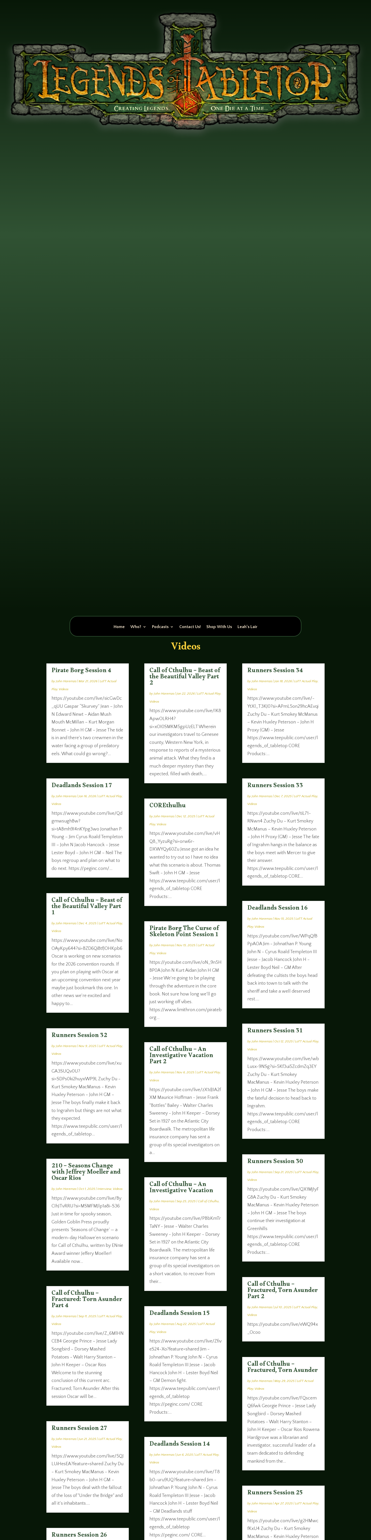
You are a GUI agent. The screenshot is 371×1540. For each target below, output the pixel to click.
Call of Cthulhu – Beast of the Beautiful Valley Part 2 (184, 678)
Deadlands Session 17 (82, 787)
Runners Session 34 (275, 672)
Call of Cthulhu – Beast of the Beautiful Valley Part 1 (87, 907)
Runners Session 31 (275, 1032)
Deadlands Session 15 (179, 1314)
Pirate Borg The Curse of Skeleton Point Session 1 (184, 933)
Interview (104, 1189)
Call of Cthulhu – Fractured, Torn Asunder (282, 1368)
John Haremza (66, 681)
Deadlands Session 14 (179, 1445)
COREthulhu (167, 807)
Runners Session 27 (79, 1429)
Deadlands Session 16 (277, 909)
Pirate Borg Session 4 (81, 672)
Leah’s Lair (247, 627)
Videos (64, 689)
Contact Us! (190, 627)
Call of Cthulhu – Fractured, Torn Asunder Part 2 (282, 1291)
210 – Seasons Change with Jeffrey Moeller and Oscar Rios (86, 1173)
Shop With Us (219, 627)
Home (119, 627)
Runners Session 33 (275, 787)
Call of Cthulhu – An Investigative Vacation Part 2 (181, 1056)
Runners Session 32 (79, 1036)
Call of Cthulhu (208, 1201)
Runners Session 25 (275, 1494)
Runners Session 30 (275, 1162)
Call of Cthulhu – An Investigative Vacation (181, 1189)
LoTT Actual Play (110, 796)
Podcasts (160, 627)
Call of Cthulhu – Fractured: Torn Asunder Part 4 (87, 1300)
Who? (135, 627)
